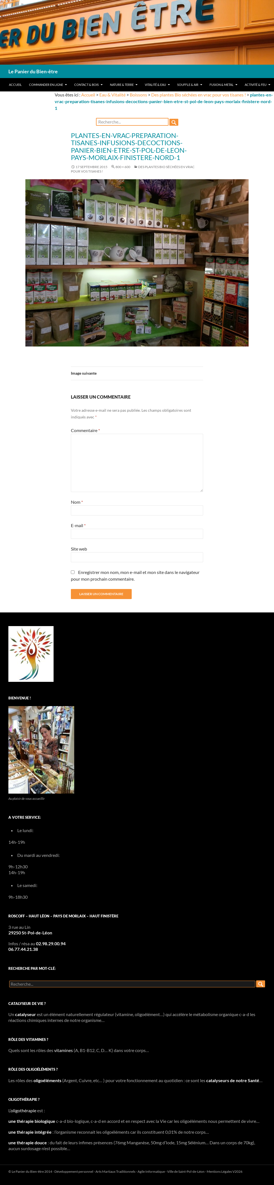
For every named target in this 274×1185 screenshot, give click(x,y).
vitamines (63, 1050)
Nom (77, 502)
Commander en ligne (46, 84)
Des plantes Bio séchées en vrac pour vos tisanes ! (198, 94)
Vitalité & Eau (155, 84)
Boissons (138, 94)
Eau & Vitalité (112, 94)
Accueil (15, 84)
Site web (79, 548)
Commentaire (85, 430)
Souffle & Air (187, 84)
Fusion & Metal (222, 84)
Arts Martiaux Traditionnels (115, 1171)
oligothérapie (23, 1110)
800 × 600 (123, 167)
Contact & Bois (86, 84)
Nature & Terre (122, 84)
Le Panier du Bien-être (33, 71)
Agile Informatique (151, 1171)
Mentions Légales (219, 1171)
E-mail (78, 525)
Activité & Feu (255, 84)
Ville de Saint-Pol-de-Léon (186, 1171)
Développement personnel (73, 1171)
